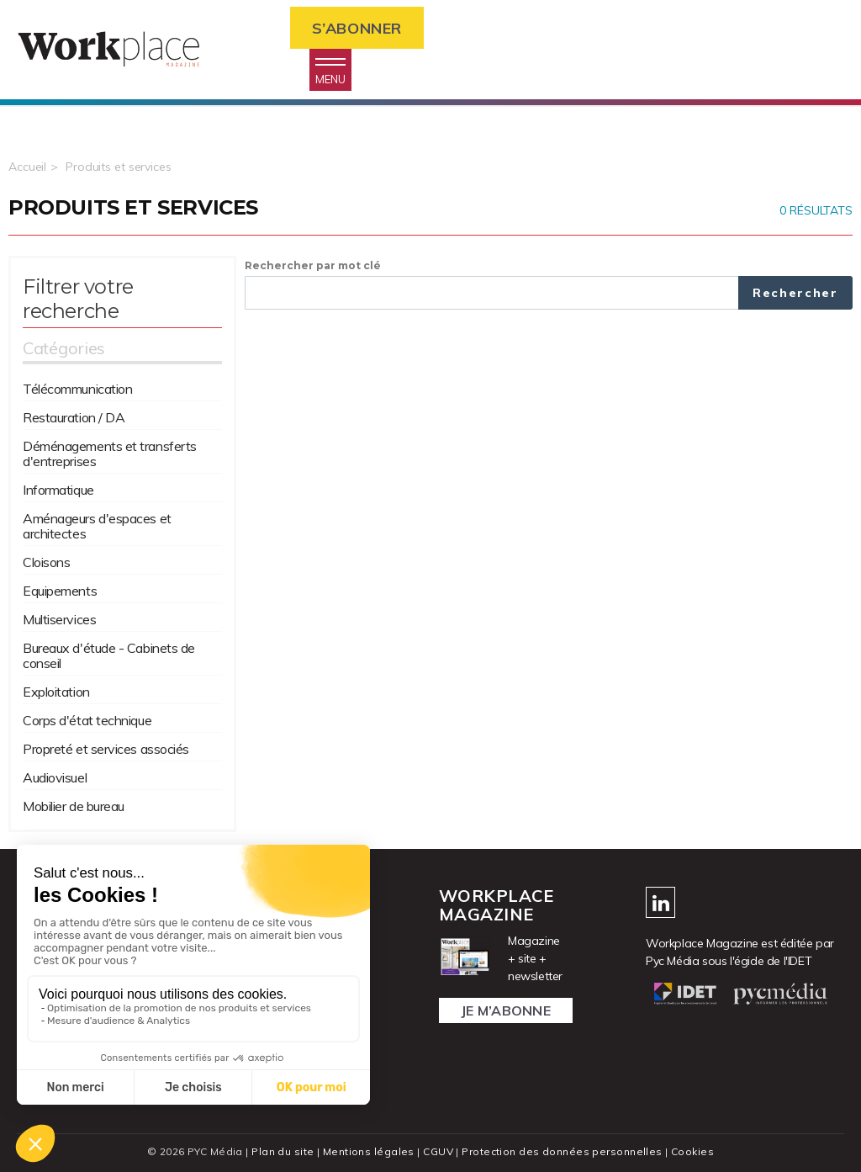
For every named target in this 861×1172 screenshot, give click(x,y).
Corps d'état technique (87, 720)
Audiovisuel (55, 777)
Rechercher (795, 292)
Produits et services (119, 166)
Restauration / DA (73, 417)
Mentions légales (369, 1151)
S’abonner (357, 28)
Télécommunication (77, 388)
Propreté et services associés (106, 748)
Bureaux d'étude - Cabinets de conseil (109, 655)
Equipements (60, 590)
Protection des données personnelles (562, 1151)
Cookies (692, 1151)
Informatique (58, 489)
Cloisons (46, 562)
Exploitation (56, 691)
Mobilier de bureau (73, 806)
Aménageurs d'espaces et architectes (97, 526)
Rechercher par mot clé (313, 265)
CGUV (438, 1151)
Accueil (27, 166)
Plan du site (282, 1151)
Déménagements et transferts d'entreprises (110, 453)
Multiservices (59, 619)
